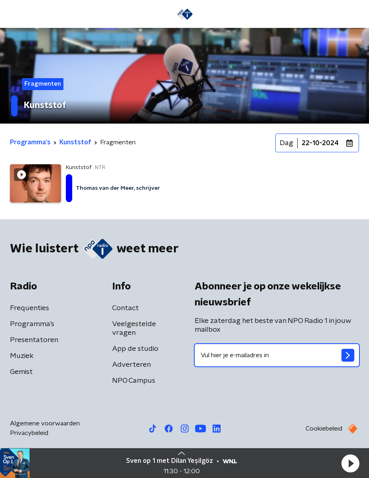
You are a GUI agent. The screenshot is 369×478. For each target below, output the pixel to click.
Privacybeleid (29, 433)
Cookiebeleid (324, 428)
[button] (350, 463)
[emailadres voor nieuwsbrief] (277, 355)
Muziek (22, 356)
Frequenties (29, 308)
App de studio (135, 348)
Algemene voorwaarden (45, 423)
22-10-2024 (320, 143)
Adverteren (131, 364)
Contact (125, 308)
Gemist (21, 372)
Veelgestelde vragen (134, 328)
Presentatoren (34, 340)
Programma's (32, 324)
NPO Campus (133, 380)
